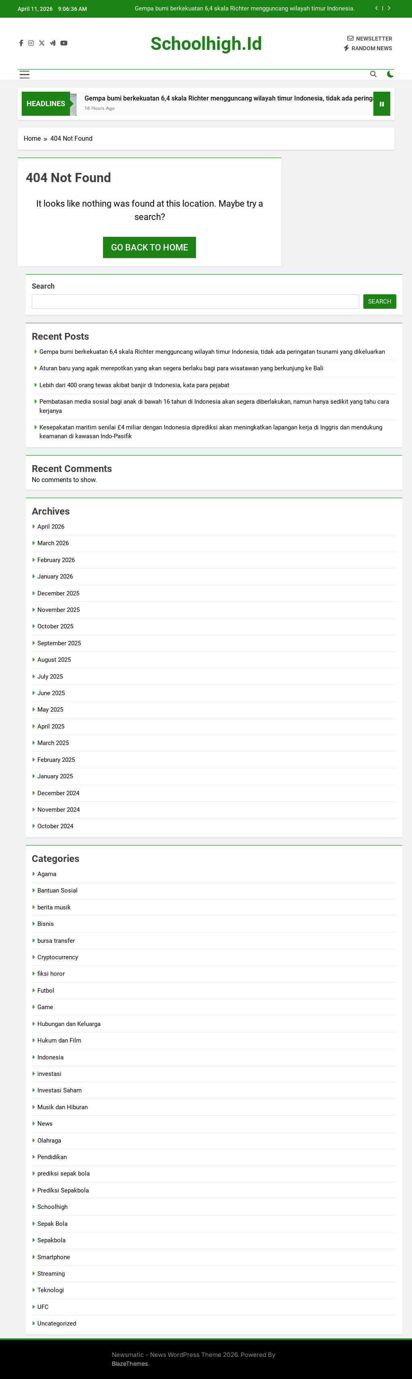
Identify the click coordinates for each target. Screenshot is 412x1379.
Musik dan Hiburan (62, 1107)
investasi (49, 1073)
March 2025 (53, 743)
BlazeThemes (130, 1363)
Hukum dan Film (59, 1040)
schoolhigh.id (206, 43)
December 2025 (58, 593)
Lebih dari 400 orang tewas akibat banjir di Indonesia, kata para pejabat (134, 385)
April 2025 (50, 726)
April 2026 (50, 526)
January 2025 (55, 776)
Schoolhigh (52, 1207)
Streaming (51, 1273)
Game (45, 1007)
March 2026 (53, 543)
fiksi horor (51, 973)
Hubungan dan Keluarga (69, 1024)
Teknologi (50, 1290)
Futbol (45, 990)
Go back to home (149, 247)
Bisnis (45, 924)
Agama (46, 874)
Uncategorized (56, 1323)
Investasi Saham (59, 1090)
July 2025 (50, 676)
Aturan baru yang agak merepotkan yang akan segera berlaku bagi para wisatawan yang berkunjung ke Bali (181, 368)
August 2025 (54, 659)
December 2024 (58, 793)
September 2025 (59, 643)
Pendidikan (52, 1157)
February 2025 (56, 759)
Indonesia (50, 1057)
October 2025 (55, 626)
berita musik (54, 907)
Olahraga (49, 1140)
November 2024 (58, 809)
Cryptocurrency (57, 957)
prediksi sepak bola (63, 1173)
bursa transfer (56, 940)
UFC (43, 1307)
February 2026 (56, 560)
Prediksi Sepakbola (63, 1190)
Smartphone (53, 1257)
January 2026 (55, 576)
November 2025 (58, 610)
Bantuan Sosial (57, 890)
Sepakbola (51, 1240)
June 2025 (51, 693)
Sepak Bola (52, 1223)
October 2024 (55, 826)
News (45, 1123)
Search (43, 286)
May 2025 (50, 709)
